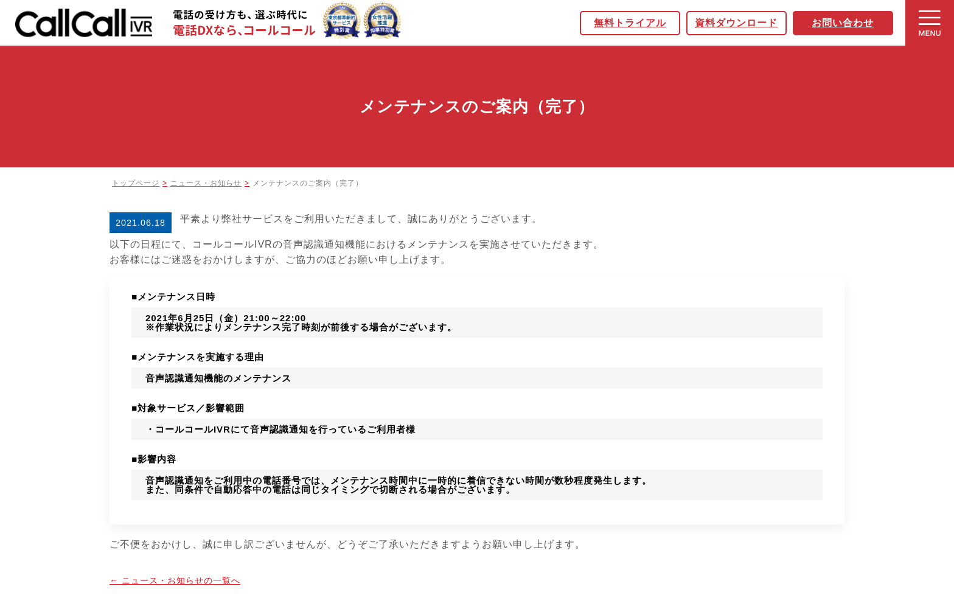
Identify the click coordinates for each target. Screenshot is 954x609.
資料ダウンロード (739, 23)
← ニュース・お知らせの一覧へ (175, 580)
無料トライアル (633, 23)
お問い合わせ (846, 23)
